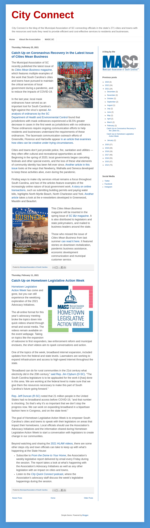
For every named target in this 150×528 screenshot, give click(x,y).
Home (12, 39)
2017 (107, 155)
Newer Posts (17, 498)
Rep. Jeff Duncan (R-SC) (26, 396)
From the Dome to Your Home (48, 455)
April (109, 119)
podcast (47, 474)
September (111, 102)
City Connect (43, 14)
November (111, 95)
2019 (107, 148)
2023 (107, 82)
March (109, 122)
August (110, 105)
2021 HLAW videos (62, 443)
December (111, 92)
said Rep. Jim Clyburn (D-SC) (68, 374)
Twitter (107, 181)
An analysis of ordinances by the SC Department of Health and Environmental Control (40, 113)
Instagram (108, 187)
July (109, 109)
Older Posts (88, 498)
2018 (107, 151)
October (110, 98)
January (110, 140)
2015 (107, 162)
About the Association (30, 39)
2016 (107, 158)
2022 (107, 85)
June (109, 112)
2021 (107, 89)
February (111, 126)
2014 (107, 165)
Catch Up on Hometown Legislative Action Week (48, 280)
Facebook (108, 184)
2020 (107, 145)
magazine (33, 69)
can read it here (70, 241)
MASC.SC (49, 39)
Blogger (85, 515)
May (109, 115)
